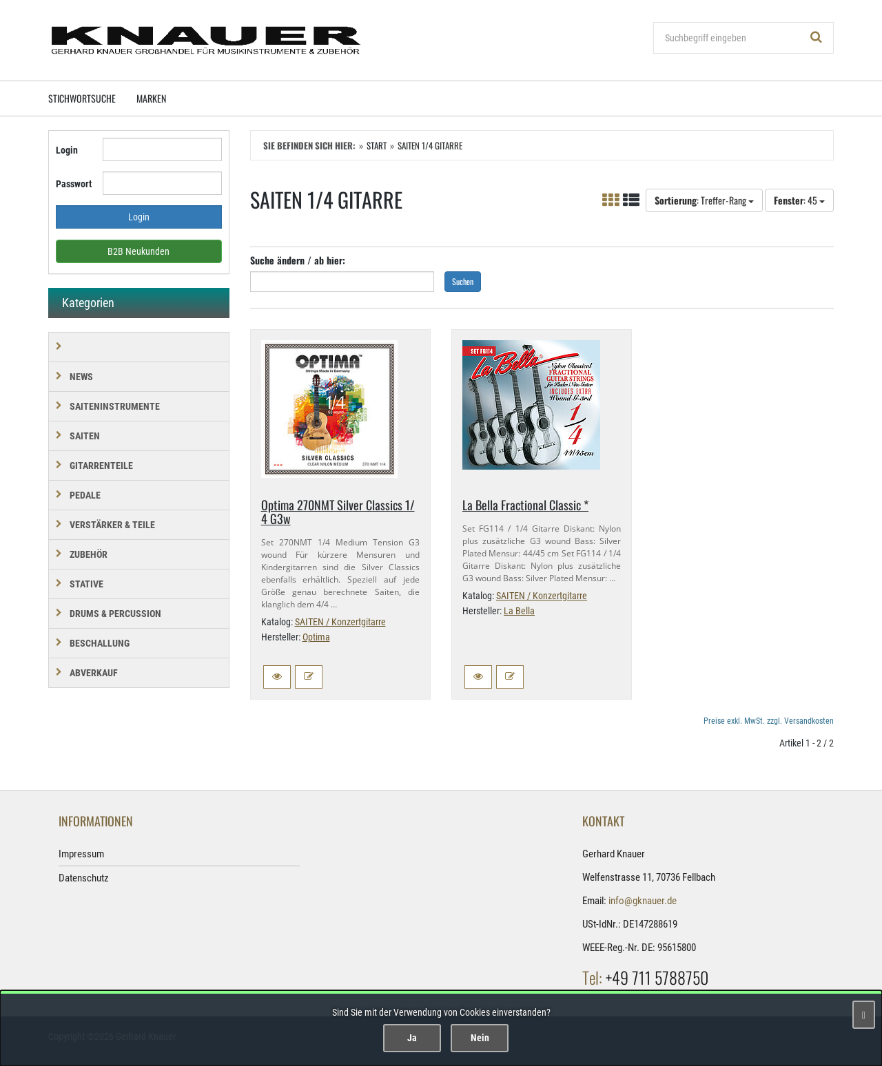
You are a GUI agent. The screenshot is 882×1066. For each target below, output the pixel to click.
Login (67, 150)
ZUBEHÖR (88, 554)
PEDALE (85, 495)
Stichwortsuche (82, 98)
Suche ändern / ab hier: (297, 260)
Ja (412, 1037)
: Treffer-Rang (704, 200)
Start (377, 145)
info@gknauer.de (642, 901)
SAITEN (85, 435)
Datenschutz (84, 878)
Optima (316, 636)
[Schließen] (863, 1015)
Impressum (81, 854)
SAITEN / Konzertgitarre (340, 621)
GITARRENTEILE (101, 465)
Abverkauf (94, 672)
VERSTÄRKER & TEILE (112, 524)
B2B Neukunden (138, 251)
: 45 (799, 200)
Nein (480, 1037)
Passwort (74, 183)
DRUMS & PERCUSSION (115, 613)
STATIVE (86, 583)
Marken (151, 98)
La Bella (519, 610)
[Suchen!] (816, 38)
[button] (277, 677)
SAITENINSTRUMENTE (115, 406)
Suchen (462, 281)
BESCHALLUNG (100, 643)
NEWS (81, 376)
